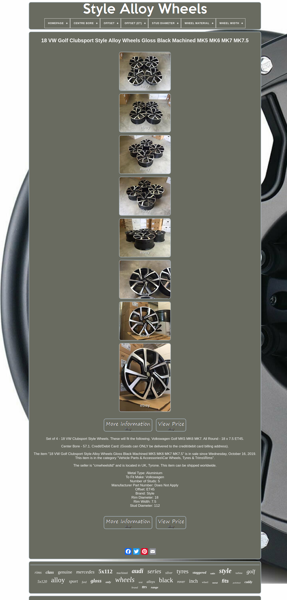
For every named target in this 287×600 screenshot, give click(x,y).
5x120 (42, 581)
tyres (182, 571)
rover (181, 582)
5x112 (105, 571)
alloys (151, 582)
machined (122, 572)
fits (225, 581)
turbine (239, 573)
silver (169, 572)
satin (212, 573)
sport (73, 581)
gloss (96, 581)
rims (38, 572)
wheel (205, 582)
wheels (125, 580)
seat (140, 582)
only (108, 582)
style (225, 570)
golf (251, 571)
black (166, 580)
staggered (199, 572)
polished (236, 582)
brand (135, 587)
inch (193, 581)
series (154, 571)
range (154, 587)
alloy (58, 580)
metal (215, 582)
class (50, 572)
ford (84, 582)
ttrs (144, 587)
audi (137, 570)
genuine (65, 571)
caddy (248, 582)
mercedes (85, 571)
